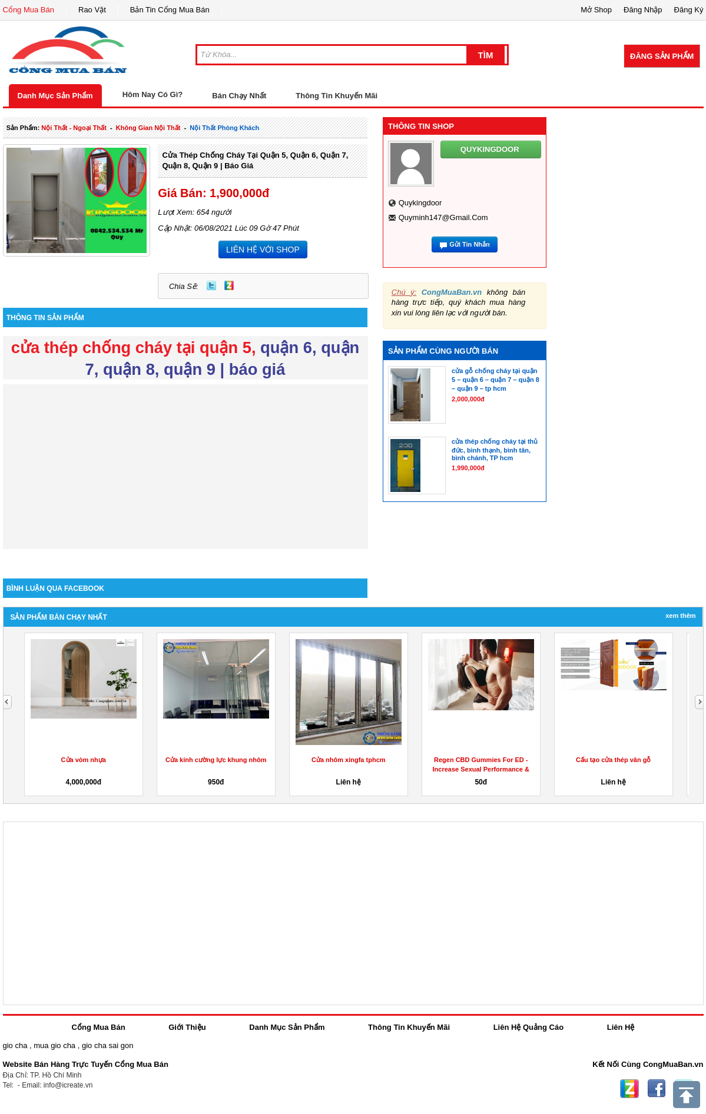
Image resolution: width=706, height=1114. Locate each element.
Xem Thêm (680, 615)
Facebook (656, 1088)
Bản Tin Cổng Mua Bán (170, 9)
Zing (229, 285)
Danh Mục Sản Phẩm (55, 95)
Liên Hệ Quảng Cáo (528, 1027)
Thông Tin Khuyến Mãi (336, 95)
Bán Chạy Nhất (239, 95)
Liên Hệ (621, 1027)
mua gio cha (54, 1045)
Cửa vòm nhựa (83, 759)
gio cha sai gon (107, 1045)
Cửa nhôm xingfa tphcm (348, 759)
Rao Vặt (92, 9)
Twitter (211, 285)
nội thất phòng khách (224, 127)
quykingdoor (420, 202)
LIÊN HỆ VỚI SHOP (263, 249)
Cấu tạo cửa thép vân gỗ (613, 759)
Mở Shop (596, 9)
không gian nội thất (148, 127)
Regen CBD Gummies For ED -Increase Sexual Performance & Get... (481, 769)
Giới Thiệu (186, 1027)
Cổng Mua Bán (29, 9)
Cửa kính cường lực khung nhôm (216, 759)
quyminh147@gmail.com (443, 217)
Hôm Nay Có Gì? (152, 94)
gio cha (15, 1045)
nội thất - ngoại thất (74, 127)
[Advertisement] (185, 466)
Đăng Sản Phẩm (662, 56)
